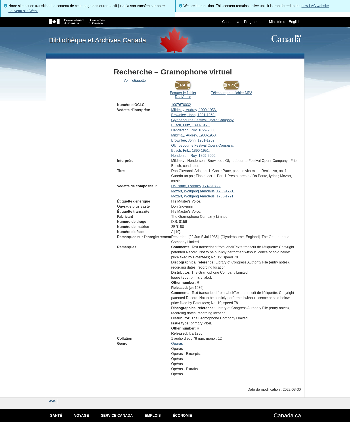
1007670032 (181, 105)
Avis (52, 401)
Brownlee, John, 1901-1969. (193, 115)
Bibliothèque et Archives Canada (97, 40)
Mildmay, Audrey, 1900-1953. (194, 110)
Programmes (254, 22)
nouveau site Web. (23, 11)
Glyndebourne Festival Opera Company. (202, 120)
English (294, 22)
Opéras (177, 343)
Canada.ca (230, 22)
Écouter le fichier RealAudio (183, 95)
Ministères (277, 22)
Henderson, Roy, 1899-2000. (193, 130)
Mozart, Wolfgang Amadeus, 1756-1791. (202, 191)
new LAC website (315, 6)
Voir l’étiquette (135, 80)
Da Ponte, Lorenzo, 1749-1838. (195, 186)
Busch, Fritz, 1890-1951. (190, 125)
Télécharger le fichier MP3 (231, 93)
